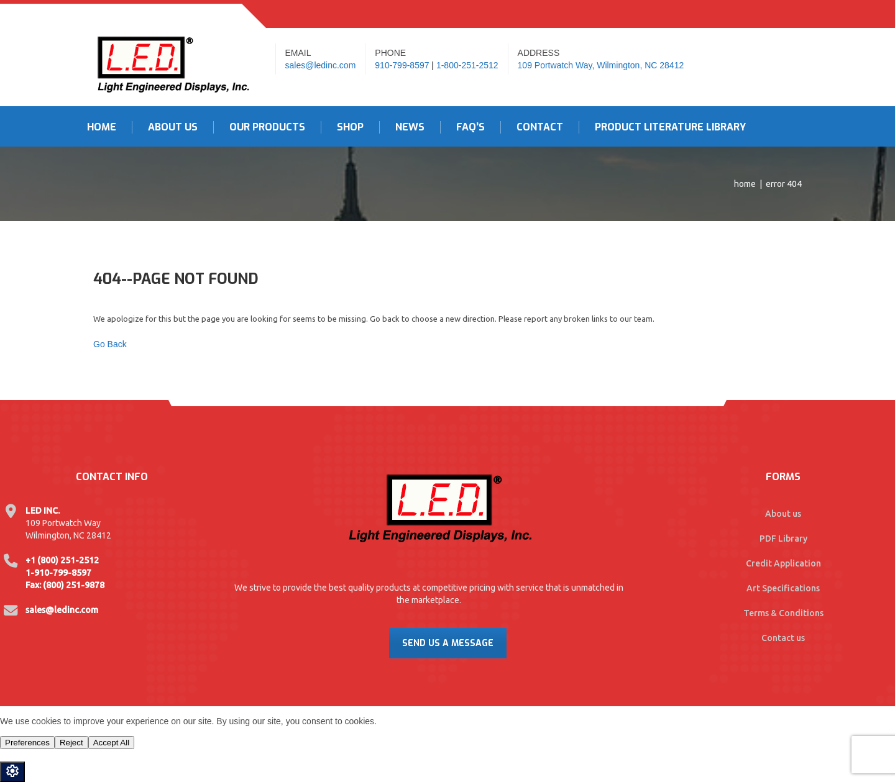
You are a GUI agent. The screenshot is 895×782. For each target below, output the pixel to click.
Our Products (267, 127)
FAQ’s (470, 127)
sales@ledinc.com (320, 65)
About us (783, 514)
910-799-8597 (402, 65)
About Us (173, 127)
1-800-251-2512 (467, 65)
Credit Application (783, 563)
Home (101, 127)
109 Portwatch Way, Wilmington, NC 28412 (601, 65)
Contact (539, 127)
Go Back (110, 344)
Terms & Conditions (783, 613)
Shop (350, 127)
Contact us (783, 638)
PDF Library (783, 538)
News (410, 127)
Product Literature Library (670, 127)
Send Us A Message (447, 643)
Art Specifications (783, 588)
